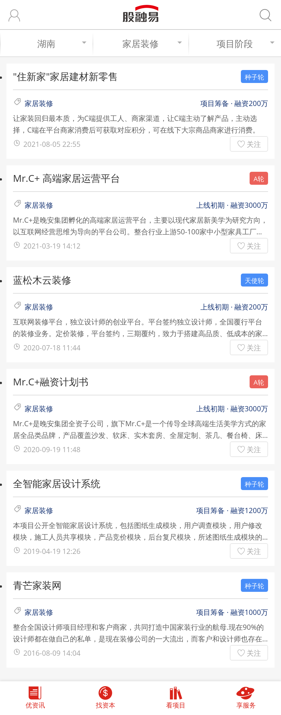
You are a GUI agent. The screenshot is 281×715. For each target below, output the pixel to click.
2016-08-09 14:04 (52, 653)
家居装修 (152, 43)
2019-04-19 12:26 (52, 551)
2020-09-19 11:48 (52, 449)
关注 (254, 144)
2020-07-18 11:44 (52, 347)
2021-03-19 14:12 (52, 246)
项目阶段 (246, 43)
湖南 (61, 43)
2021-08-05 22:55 (52, 144)
